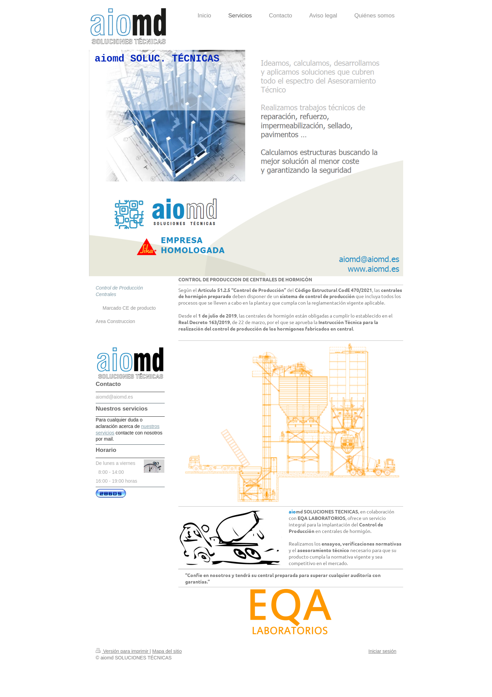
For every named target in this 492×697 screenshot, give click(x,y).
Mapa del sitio (167, 651)
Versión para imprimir (123, 651)
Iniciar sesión (382, 651)
